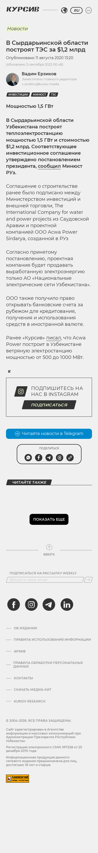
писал (53, 338)
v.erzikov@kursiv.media (40, 84)
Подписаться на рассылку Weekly (43, 573)
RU (76, 10)
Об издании (25, 628)
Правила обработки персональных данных (48, 664)
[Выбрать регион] (64, 10)
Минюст (39, 94)
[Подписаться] (88, 580)
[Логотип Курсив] (22, 9)
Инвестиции (18, 94)
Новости (17, 29)
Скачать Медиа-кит (32, 690)
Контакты (23, 678)
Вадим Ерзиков (39, 73)
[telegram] (49, 604)
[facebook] (13, 604)
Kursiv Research (29, 701)
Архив (20, 651)
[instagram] (31, 604)
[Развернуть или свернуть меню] (88, 10)
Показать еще (49, 519)
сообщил (49, 166)
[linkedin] (66, 604)
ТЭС (53, 94)
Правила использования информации (52, 640)
